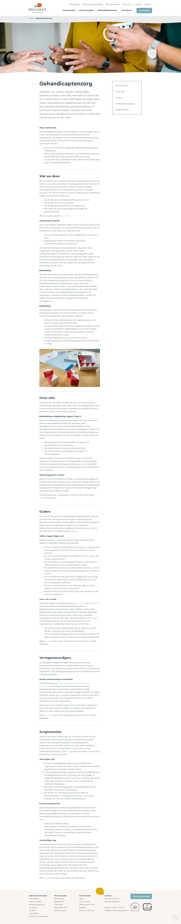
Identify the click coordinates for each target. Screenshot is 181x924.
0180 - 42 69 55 (118, 907)
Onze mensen (84, 902)
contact (42, 498)
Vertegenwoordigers (125, 104)
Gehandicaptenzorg (44, 18)
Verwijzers (33, 907)
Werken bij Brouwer (87, 904)
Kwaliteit (82, 907)
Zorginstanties (122, 110)
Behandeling (59, 899)
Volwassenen (34, 899)
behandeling (80, 603)
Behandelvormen (60, 907)
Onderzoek (58, 904)
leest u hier (64, 216)
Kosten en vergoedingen (39, 916)
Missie (81, 899)
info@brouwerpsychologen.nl (116, 910)
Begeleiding (59, 902)
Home (31, 18)
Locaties (32, 910)
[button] (112, 4)
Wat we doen (122, 86)
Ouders (119, 98)
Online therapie (60, 910)
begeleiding (94, 603)
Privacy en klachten (86, 910)
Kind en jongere (35, 902)
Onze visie (120, 92)
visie (68, 751)
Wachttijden (34, 913)
